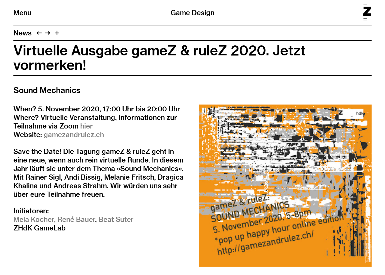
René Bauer (76, 219)
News (22, 33)
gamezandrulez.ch (74, 134)
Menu (22, 12)
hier (86, 126)
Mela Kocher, (34, 219)
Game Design (192, 12)
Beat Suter (116, 219)
